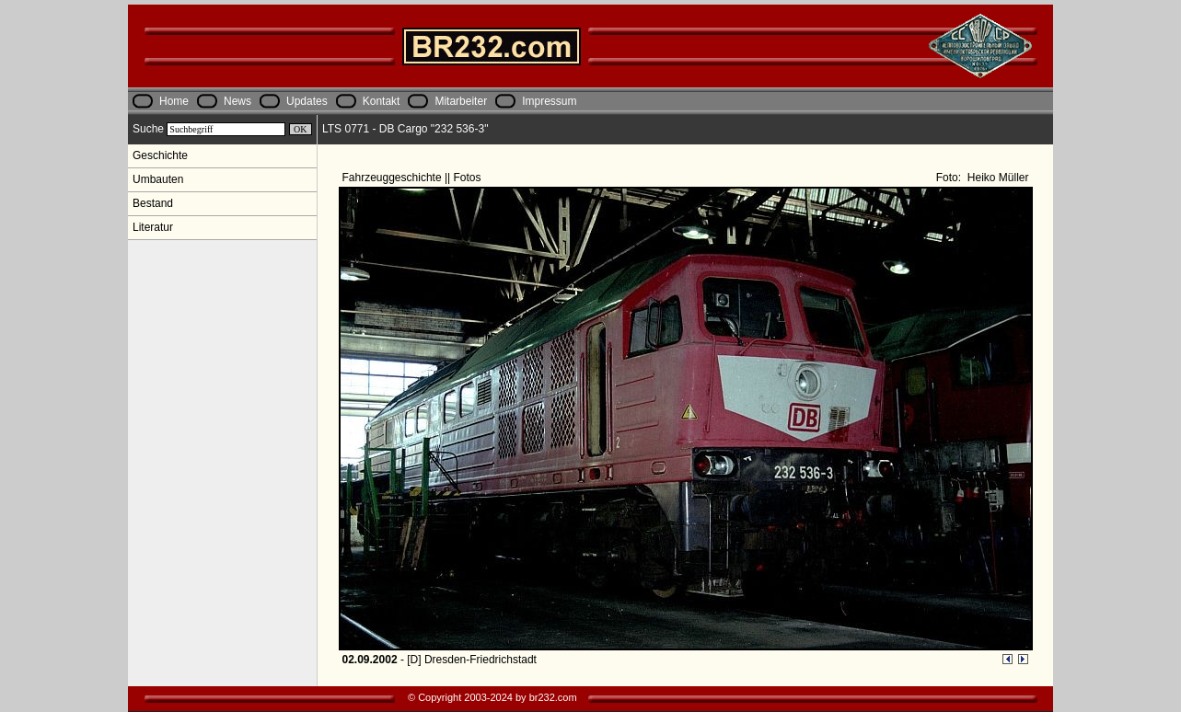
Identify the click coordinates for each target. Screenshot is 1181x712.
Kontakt (381, 101)
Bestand (153, 203)
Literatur (153, 227)
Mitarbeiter (460, 101)
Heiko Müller (996, 177)
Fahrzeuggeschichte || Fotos (413, 177)
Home (174, 101)
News (237, 101)
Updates (307, 101)
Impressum (549, 101)
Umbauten (158, 179)
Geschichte (160, 155)
